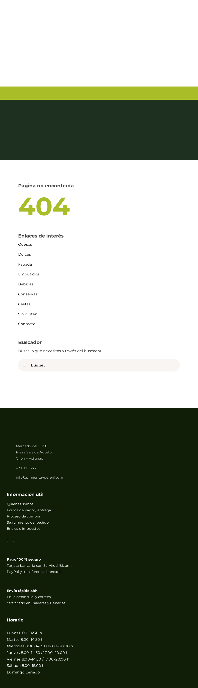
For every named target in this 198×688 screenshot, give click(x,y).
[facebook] (7, 480)
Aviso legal (82, 649)
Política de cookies (62, 655)
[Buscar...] (99, 305)
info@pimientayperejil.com (39, 418)
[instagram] (14, 480)
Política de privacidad (112, 649)
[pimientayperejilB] (33, 370)
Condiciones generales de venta (159, 649)
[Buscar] (24, 305)
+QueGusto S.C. (138, 655)
